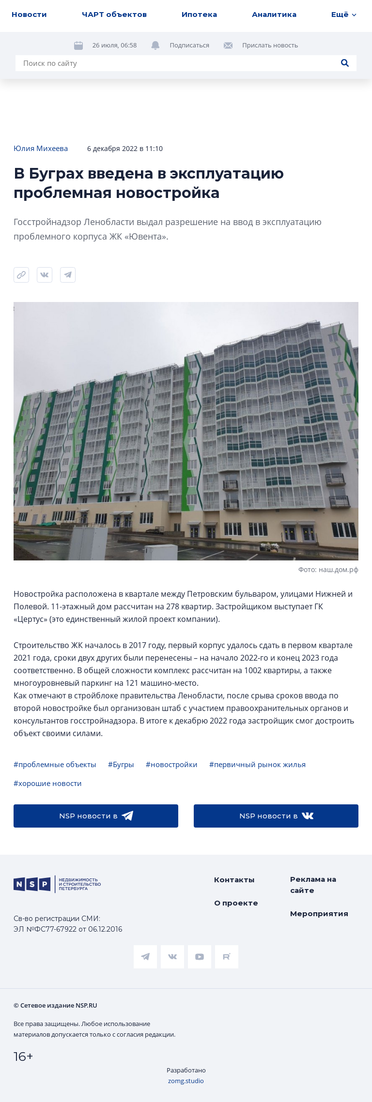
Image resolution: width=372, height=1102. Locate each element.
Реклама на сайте (313, 885)
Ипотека (199, 14)
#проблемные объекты (55, 764)
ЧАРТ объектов (114, 14)
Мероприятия (319, 913)
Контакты (234, 879)
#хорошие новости (48, 783)
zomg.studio (186, 1080)
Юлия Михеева (41, 148)
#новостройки (172, 764)
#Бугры (121, 764)
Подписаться (189, 45)
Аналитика (274, 14)
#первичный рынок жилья (257, 764)
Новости (29, 14)
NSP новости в (96, 816)
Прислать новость (270, 45)
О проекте (236, 902)
